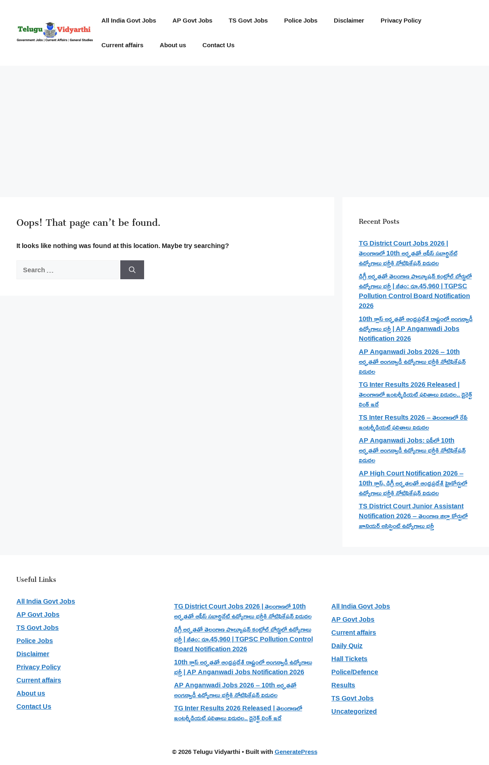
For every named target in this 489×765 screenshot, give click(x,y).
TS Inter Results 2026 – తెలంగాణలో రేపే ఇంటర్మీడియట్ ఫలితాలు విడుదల (413, 422)
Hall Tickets (349, 658)
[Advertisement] (244, 127)
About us (173, 45)
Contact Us (218, 45)
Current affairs (122, 45)
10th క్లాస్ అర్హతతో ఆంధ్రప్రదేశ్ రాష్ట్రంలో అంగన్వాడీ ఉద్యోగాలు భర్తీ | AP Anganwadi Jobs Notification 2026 (416, 328)
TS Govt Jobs (248, 20)
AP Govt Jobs (192, 20)
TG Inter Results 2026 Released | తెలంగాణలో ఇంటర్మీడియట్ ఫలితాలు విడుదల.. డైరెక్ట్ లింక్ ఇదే (415, 394)
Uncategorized (354, 711)
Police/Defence (354, 672)
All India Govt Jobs (128, 20)
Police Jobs (300, 20)
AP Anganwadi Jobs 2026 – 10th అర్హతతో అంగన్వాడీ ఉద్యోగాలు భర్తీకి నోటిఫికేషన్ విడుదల (412, 361)
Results (343, 685)
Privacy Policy (401, 20)
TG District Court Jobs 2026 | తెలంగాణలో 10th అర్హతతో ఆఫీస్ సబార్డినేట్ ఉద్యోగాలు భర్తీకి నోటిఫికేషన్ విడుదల (408, 253)
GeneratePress (296, 752)
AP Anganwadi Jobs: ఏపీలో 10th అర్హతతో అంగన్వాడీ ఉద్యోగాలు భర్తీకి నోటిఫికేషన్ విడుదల (412, 450)
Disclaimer (349, 20)
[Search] (132, 269)
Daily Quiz (347, 645)
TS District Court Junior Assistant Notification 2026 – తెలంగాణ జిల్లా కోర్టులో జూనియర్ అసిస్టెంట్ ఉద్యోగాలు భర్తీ (413, 516)
